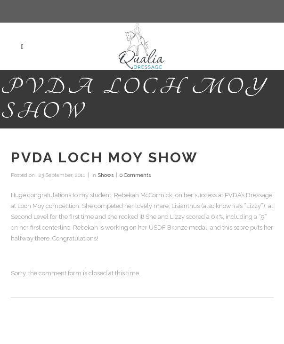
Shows (105, 175)
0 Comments (135, 175)
